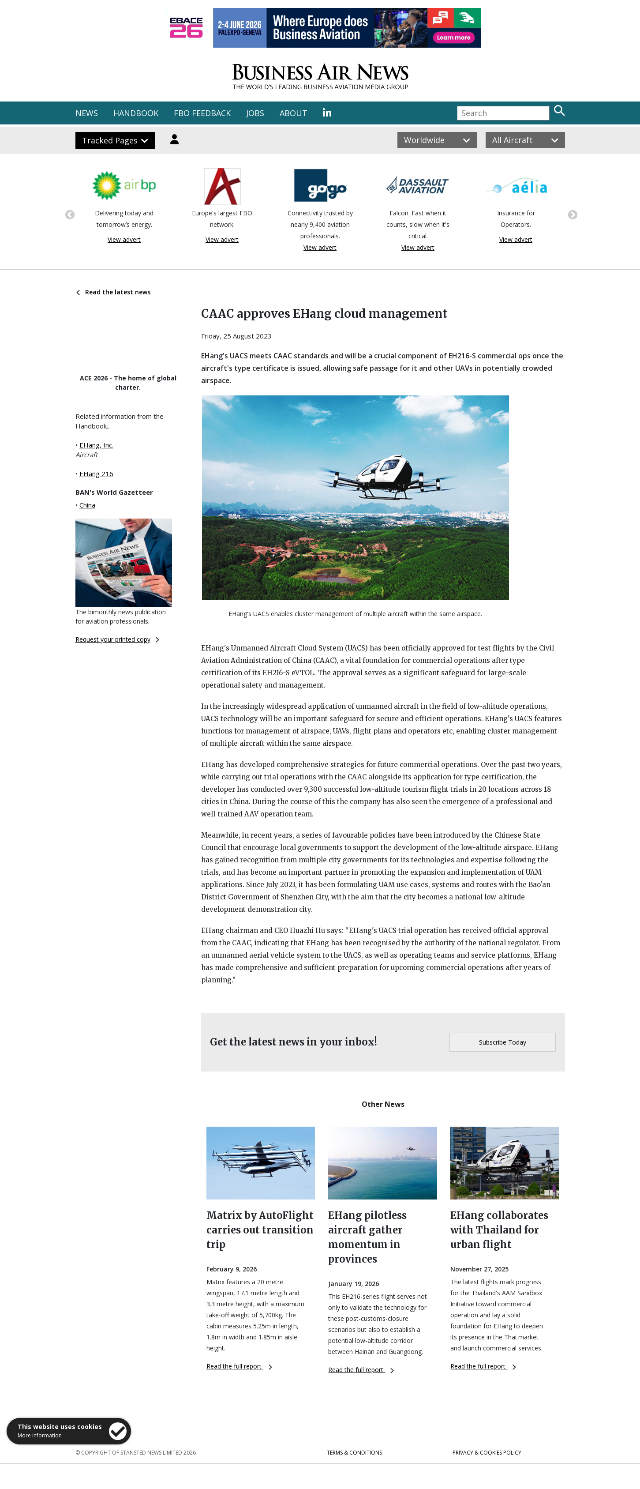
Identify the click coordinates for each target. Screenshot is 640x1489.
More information (40, 1435)
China (87, 504)
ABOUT (293, 113)
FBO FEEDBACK (202, 113)
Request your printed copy (117, 639)
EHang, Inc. (96, 444)
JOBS (255, 113)
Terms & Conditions (354, 1452)
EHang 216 (96, 473)
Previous (68, 214)
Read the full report (239, 1366)
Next (571, 214)
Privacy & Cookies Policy (487, 1452)
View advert (124, 239)
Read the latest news (113, 292)
